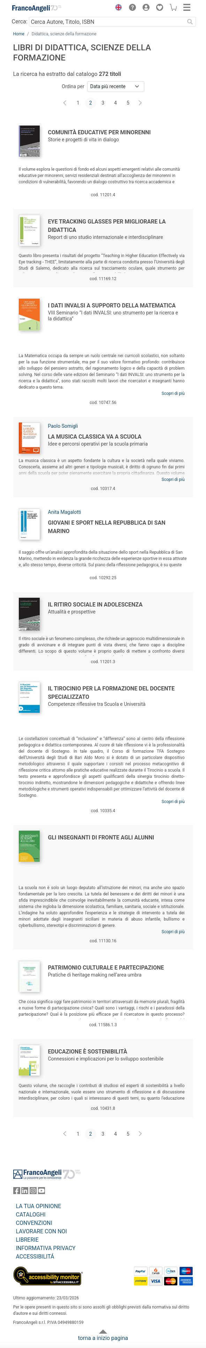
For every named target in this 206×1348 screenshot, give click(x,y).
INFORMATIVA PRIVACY (46, 1248)
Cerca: (20, 21)
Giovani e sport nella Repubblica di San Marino (107, 526)
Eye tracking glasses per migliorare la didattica (107, 225)
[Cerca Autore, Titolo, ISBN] (107, 22)
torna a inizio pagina (103, 1338)
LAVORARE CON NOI (41, 1231)
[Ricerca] (190, 22)
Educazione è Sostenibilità (87, 1051)
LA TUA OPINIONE (38, 1206)
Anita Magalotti (64, 512)
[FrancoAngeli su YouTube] (41, 1192)
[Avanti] (140, 103)
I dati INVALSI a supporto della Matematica (112, 305)
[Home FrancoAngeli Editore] (36, 8)
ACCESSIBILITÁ (35, 1256)
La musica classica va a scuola (95, 436)
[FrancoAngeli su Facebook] (16, 1192)
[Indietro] (65, 103)
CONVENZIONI (34, 1223)
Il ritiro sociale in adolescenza (95, 604)
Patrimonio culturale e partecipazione (106, 967)
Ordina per (73, 86)
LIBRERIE (27, 1239)
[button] (117, 8)
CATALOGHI (31, 1214)
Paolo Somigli (63, 426)
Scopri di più (173, 393)
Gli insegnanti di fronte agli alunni (101, 837)
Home (18, 33)
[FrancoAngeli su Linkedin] (24, 1192)
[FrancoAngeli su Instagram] (33, 1192)
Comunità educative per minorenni (99, 132)
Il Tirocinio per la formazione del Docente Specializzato (111, 692)
